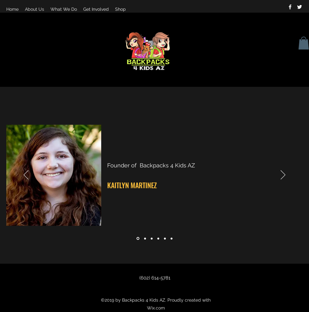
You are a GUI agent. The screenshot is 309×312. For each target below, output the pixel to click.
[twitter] (299, 7)
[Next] (283, 175)
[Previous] (26, 175)
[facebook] (290, 7)
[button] (303, 43)
